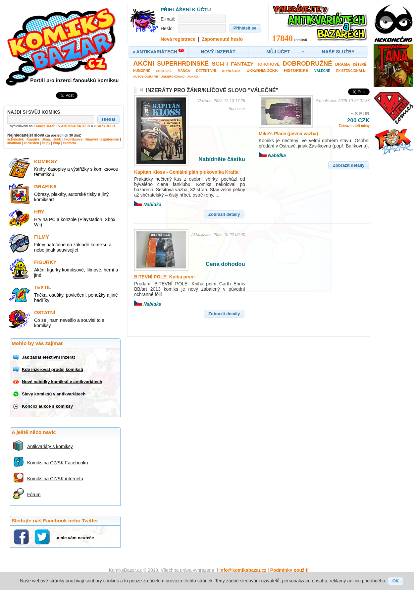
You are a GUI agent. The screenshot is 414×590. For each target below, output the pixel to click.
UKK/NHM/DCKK (262, 70)
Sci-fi (220, 64)
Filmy (41, 237)
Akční (143, 63)
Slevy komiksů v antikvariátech (53, 393)
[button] (108, 119)
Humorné (141, 71)
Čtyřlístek (231, 71)
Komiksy (45, 161)
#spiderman (109, 139)
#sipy (46, 143)
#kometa (69, 143)
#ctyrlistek (15, 139)
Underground (172, 76)
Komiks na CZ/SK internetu (55, 478)
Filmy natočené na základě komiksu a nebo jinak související (72, 247)
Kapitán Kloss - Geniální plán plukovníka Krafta (186, 172)
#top (56, 143)
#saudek (33, 139)
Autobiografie (145, 76)
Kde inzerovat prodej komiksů (52, 369)
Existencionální (351, 71)
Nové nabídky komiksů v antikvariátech (62, 381)
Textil (42, 287)
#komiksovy (73, 139)
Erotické (164, 71)
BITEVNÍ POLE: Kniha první (164, 276)
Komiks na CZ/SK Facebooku (57, 462)
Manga (184, 71)
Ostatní (44, 312)
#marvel (91, 139)
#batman (14, 143)
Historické (296, 70)
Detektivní (206, 71)
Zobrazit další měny (354, 126)
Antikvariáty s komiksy (50, 446)
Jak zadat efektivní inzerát (48, 357)
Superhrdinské (183, 63)
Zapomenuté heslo (222, 39)
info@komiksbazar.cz (242, 570)
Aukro (192, 76)
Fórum (33, 494)
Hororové (268, 64)
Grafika (45, 186)
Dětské (359, 64)
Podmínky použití (289, 570)
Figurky (45, 262)
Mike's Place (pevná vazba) (288, 133)
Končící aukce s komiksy (47, 406)
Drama (342, 64)
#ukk (57, 139)
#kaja (46, 139)
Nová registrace (178, 39)
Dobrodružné (307, 63)
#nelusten (31, 143)
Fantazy (242, 64)
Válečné (322, 71)
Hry (39, 211)
